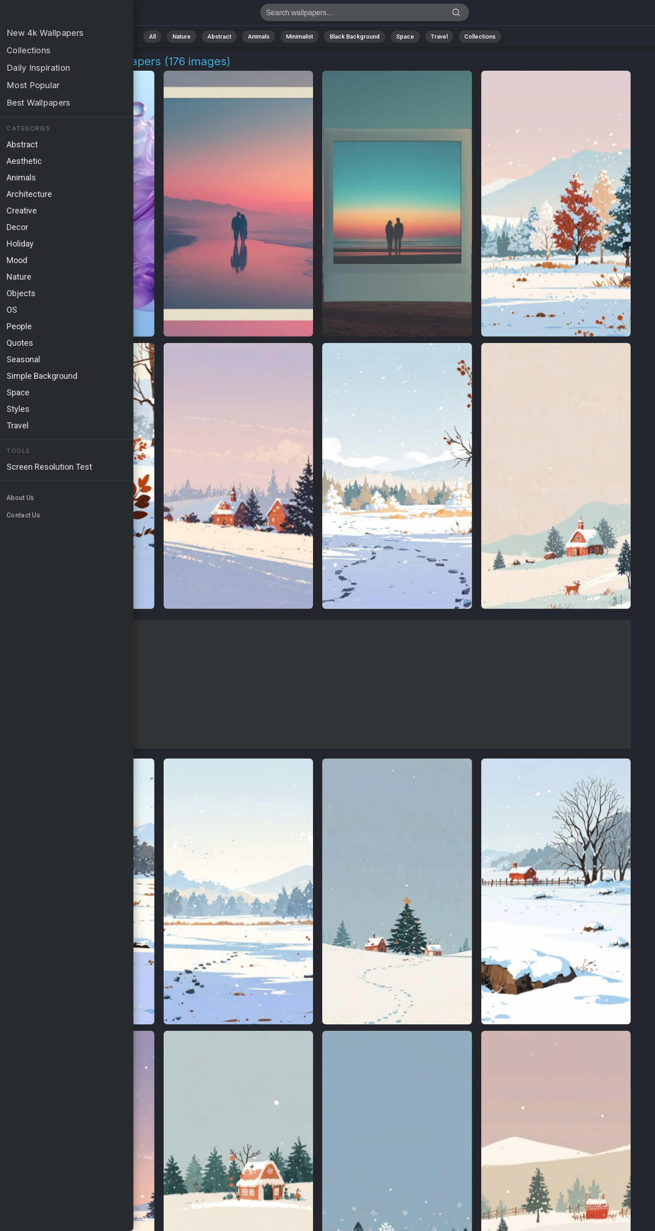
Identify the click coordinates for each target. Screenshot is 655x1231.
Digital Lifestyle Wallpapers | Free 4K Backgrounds (55, 14)
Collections (480, 36)
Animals (258, 36)
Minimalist (299, 36)
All (152, 36)
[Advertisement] (317, 684)
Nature (181, 36)
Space (405, 36)
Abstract (219, 36)
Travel (439, 36)
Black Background (355, 36)
